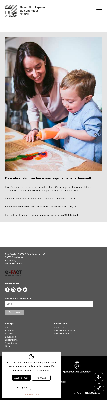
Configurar (21, 387)
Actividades (11, 343)
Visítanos (9, 334)
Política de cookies (62, 334)
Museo (8, 327)
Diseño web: (85, 393)
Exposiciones (11, 340)
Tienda (8, 346)
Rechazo (41, 378)
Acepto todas (21, 378)
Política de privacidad (64, 331)
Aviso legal (58, 327)
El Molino (9, 331)
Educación (10, 337)
